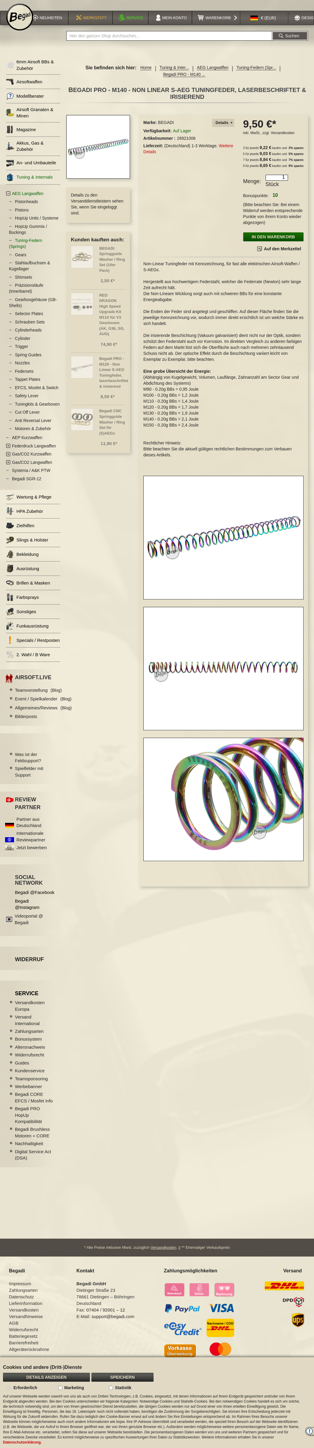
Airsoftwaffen (24, 88)
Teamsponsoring (31, 1085)
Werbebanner (28, 1093)
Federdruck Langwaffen (34, 452)
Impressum (20, 1291)
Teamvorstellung (38, 696)
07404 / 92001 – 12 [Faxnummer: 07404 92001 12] (105, 1317)
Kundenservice (30, 1077)
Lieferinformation (25, 1310)
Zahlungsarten (29, 1037)
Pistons (22, 216)
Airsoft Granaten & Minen (29, 119)
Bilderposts (26, 723)
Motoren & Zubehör (33, 435)
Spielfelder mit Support (29, 778)
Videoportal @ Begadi (29, 926)
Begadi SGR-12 (26, 485)
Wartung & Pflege (28, 504)
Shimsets (23, 283)
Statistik (123, 1387)
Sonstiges (21, 618)
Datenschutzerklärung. (22, 1442)
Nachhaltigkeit (29, 1150)
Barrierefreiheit (23, 1350)
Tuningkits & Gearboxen (37, 410)
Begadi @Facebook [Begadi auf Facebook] (34, 898)
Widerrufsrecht (29, 1061)
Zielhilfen (20, 532)
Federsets (24, 377)
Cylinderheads (28, 337)
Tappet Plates (27, 386)
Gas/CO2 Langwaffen (32, 469)
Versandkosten (282, 140)
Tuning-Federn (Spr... (256, 74)
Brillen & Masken (28, 590)
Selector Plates (29, 320)
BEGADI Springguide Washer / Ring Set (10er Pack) (112, 266)
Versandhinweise (26, 1323)
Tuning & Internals (29, 184)
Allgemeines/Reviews (43, 714)
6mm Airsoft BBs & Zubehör (30, 71)
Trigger (21, 353)
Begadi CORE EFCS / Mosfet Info (34, 1104)
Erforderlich (25, 1387)
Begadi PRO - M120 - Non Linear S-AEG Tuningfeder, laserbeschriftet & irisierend (113, 379)
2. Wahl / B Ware (28, 661)
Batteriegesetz (23, 1343)
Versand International (27, 1027)
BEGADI (166, 129)
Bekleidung (22, 561)
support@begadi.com (113, 1323)
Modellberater (25, 103)
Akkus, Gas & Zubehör (25, 152)
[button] (263, 25)
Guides (22, 1069)
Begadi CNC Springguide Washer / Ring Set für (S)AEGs (112, 428)
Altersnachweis (30, 1053)
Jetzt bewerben (31, 854)
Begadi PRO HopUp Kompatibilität (28, 1122)
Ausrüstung (22, 575)
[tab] (223, 130)
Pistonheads (26, 208)
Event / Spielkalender (43, 705)
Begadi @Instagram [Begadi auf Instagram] (27, 910)
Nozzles (22, 369)
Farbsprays (22, 604)
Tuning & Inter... (174, 74)
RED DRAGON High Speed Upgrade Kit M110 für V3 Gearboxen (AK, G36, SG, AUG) (112, 321)
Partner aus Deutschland (28, 829)
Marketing (74, 1387)
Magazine (21, 136)
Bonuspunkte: (256, 202)
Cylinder (22, 345)
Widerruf (29, 966)
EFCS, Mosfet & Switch (36, 394)
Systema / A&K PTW (31, 477)
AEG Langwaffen (213, 74)
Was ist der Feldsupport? (28, 764)
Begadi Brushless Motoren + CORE (32, 1139)
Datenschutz (21, 1304)
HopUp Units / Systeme (37, 225)
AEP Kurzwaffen (27, 444)
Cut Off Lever (27, 419)
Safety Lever (27, 402)
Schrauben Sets (30, 328)
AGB (14, 1330)
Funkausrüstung (27, 633)
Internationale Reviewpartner (30, 843)
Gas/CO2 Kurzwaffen (31, 460)
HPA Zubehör (24, 518)
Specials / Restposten (33, 647)
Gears (20, 261)
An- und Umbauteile (31, 169)
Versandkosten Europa (30, 1012)
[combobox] (169, 42)
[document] (157, 1402)
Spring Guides (28, 361)
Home (145, 74)
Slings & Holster (27, 547)
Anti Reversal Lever (33, 427)
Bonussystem (28, 1045)
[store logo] (19, 24)
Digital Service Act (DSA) (33, 1161)
